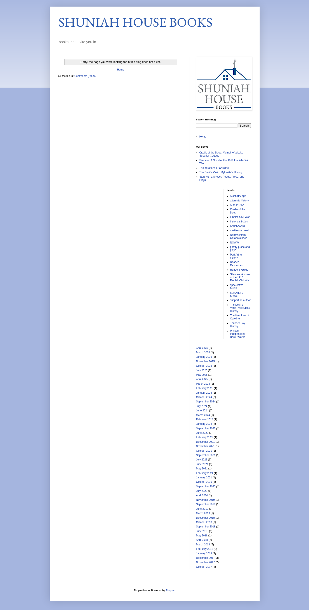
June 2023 (202, 432)
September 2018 (206, 526)
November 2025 (205, 361)
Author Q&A (237, 204)
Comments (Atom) (85, 76)
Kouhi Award (237, 225)
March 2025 (203, 383)
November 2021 (205, 446)
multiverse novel (239, 230)
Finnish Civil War (240, 217)
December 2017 (205, 557)
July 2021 (201, 459)
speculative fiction (236, 287)
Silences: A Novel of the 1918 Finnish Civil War (240, 277)
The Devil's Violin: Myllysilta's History (220, 172)
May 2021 (202, 468)
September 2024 (206, 401)
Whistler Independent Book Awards (237, 334)
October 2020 (204, 481)
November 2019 (205, 499)
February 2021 (204, 473)
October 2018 (204, 522)
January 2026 (204, 356)
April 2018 (202, 539)
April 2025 (202, 379)
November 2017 (205, 562)
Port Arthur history (236, 256)
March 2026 (203, 352)
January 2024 (204, 423)
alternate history (239, 200)
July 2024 (201, 406)
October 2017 (204, 566)
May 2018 (202, 535)
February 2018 (204, 548)
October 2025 (204, 365)
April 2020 (202, 495)
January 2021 (204, 477)
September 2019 (206, 504)
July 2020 (201, 490)
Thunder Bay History (237, 325)
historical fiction (239, 221)
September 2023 (206, 428)
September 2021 (206, 455)
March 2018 (203, 544)
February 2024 (204, 419)
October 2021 (204, 450)
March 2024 (203, 415)
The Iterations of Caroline (214, 167)
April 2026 (202, 348)
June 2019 (202, 508)
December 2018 (205, 517)
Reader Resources (236, 264)
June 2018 (202, 531)
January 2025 (204, 392)
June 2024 (202, 410)
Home (120, 69)
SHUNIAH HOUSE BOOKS (135, 22)
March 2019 (203, 513)
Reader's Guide (239, 269)
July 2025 (201, 370)
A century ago (238, 195)
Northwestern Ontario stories (238, 236)
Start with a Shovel (236, 294)
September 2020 (206, 486)
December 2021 (205, 441)
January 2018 (204, 553)
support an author (240, 300)
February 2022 (204, 437)
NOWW (234, 242)
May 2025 (202, 374)
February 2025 (204, 388)
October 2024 (204, 397)
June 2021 (202, 464)
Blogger (170, 590)
